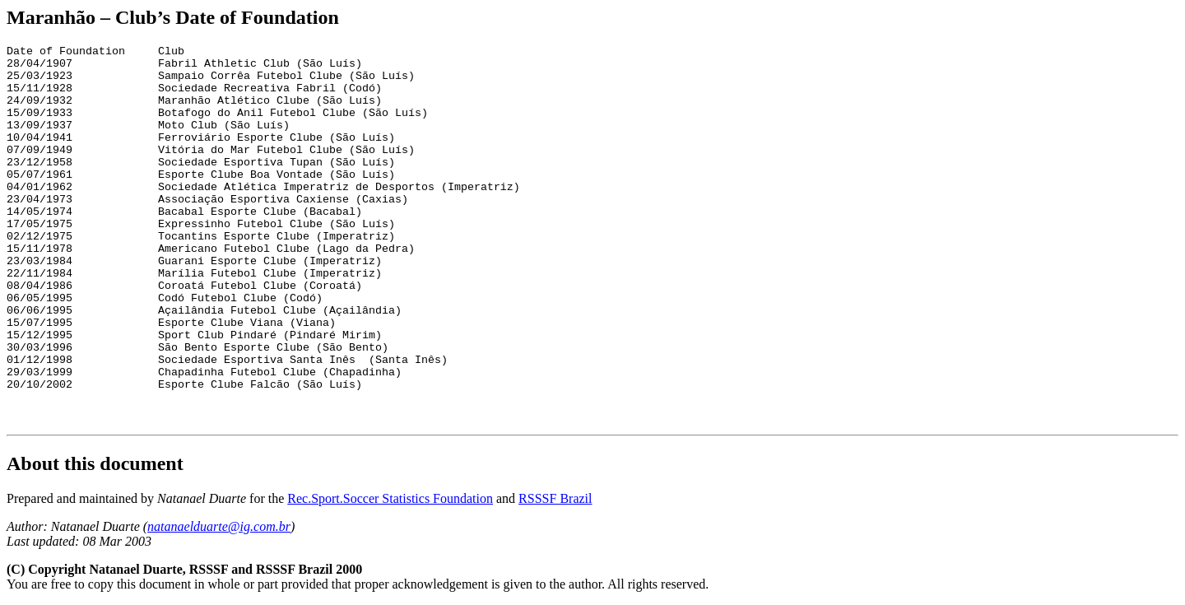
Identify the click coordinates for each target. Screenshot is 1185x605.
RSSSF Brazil (555, 498)
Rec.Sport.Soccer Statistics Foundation (390, 498)
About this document (95, 463)
